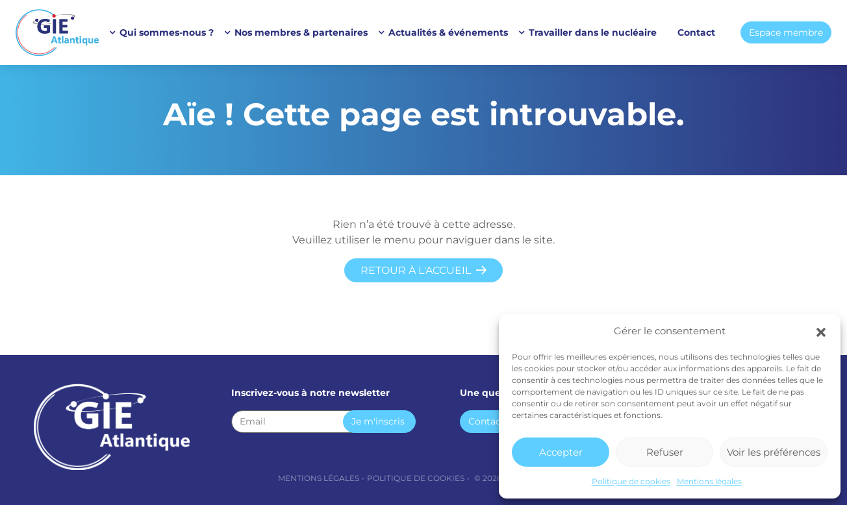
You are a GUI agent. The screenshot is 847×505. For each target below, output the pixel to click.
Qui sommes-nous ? (167, 32)
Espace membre (786, 32)
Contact (696, 32)
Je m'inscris (378, 421)
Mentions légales (709, 481)
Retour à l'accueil (415, 270)
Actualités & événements (448, 32)
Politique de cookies (631, 481)
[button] (821, 331)
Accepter (561, 452)
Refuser (664, 452)
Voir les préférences (773, 452)
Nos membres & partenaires (301, 32)
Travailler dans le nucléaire (593, 32)
